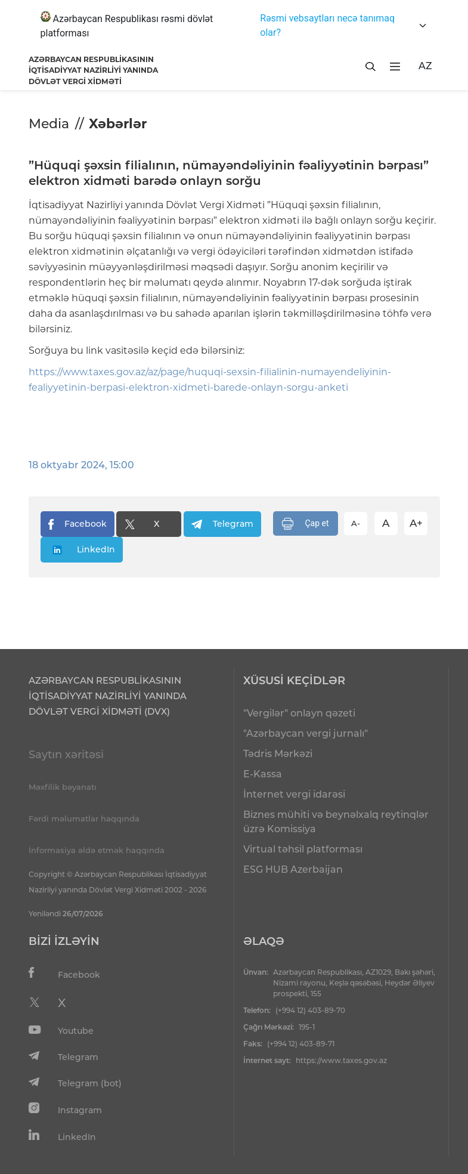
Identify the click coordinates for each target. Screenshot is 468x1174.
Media (49, 124)
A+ (416, 523)
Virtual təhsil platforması (302, 849)
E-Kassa (262, 774)
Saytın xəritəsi (66, 754)
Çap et (305, 524)
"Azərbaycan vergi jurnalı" (305, 733)
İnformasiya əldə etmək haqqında (97, 850)
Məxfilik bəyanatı (63, 787)
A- (355, 523)
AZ (425, 66)
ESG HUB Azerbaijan (293, 869)
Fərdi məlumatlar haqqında (84, 818)
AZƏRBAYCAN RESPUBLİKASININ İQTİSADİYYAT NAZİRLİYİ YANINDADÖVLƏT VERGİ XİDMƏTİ (93, 70)
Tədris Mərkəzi (277, 753)
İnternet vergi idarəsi (294, 794)
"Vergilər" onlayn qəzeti (299, 713)
